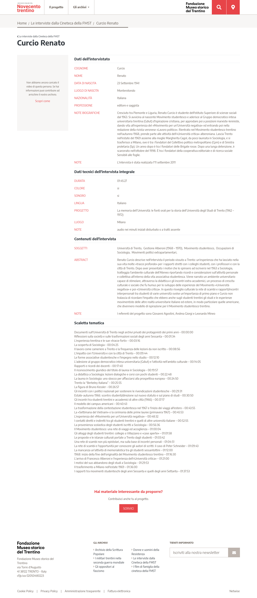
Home (22, 23)
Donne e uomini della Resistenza (145, 552)
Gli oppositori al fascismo (103, 569)
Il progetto (56, 7)
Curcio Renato (107, 23)
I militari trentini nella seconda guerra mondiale (108, 560)
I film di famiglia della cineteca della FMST (145, 569)
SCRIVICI (128, 508)
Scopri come (42, 101)
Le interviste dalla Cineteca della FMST (61, 23)
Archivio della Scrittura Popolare (108, 552)
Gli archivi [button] (80, 7)
